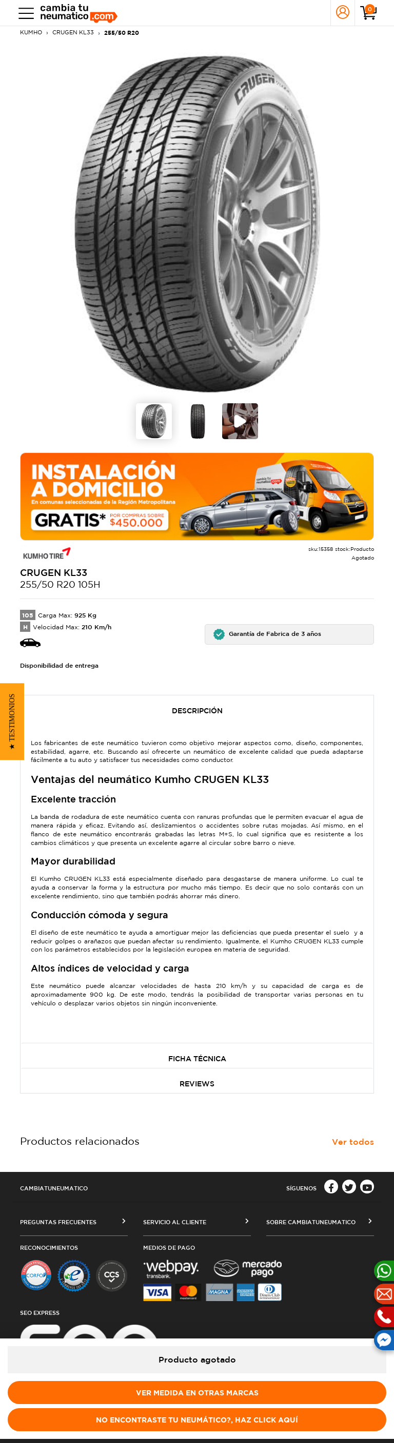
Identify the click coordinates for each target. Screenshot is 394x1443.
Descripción (197, 711)
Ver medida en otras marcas (197, 1392)
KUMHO (31, 32)
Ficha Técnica (197, 1059)
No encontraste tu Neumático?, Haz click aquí (197, 1419)
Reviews (197, 1084)
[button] (289, 634)
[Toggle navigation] (23, 13)
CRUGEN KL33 (73, 32)
